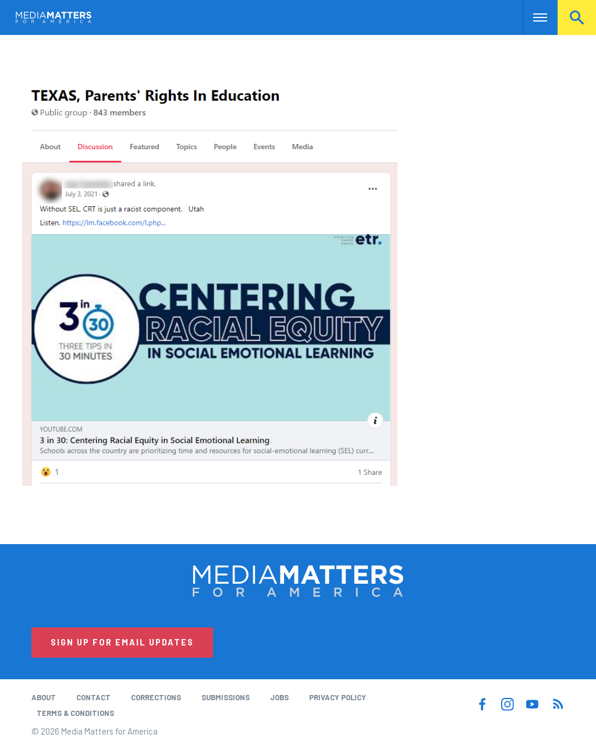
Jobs (279, 697)
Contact (93, 697)
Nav (532, 17)
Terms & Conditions (75, 713)
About (43, 697)
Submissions (225, 697)
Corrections (156, 697)
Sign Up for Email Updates (122, 642)
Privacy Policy (337, 697)
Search (577, 17)
